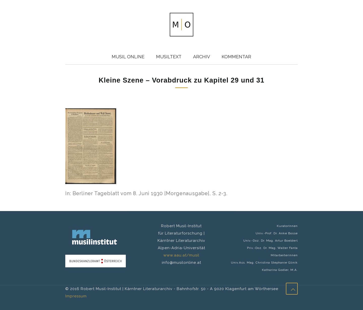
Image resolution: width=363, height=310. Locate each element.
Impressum (76, 296)
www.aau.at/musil (181, 255)
